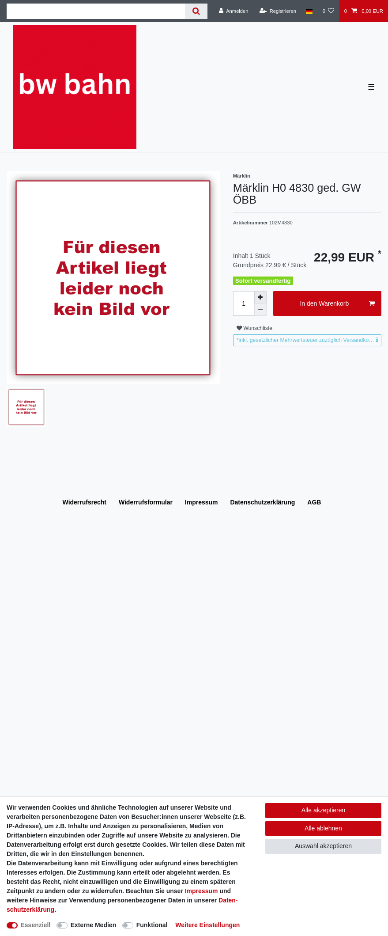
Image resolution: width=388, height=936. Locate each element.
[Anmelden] (233, 11)
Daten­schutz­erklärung (262, 502)
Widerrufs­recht (84, 502)
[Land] (309, 11)
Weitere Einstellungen (207, 924)
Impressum (201, 502)
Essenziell (36, 924)
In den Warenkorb (337, 304)
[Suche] (196, 11)
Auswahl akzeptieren (323, 845)
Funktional (152, 924)
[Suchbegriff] (96, 11)
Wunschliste (254, 328)
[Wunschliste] (328, 11)
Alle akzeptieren (323, 810)
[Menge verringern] (260, 309)
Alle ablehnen (323, 828)
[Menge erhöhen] (260, 297)
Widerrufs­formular (146, 502)
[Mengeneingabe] (243, 303)
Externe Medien (93, 924)
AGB (314, 502)
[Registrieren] (278, 11)
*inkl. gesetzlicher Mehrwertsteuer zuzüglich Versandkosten (308, 340)
